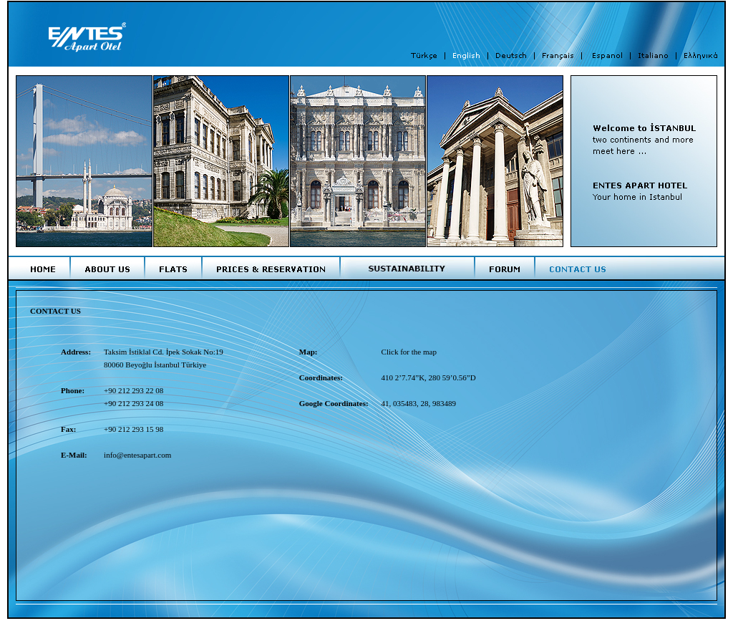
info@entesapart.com (137, 454)
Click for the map (409, 351)
